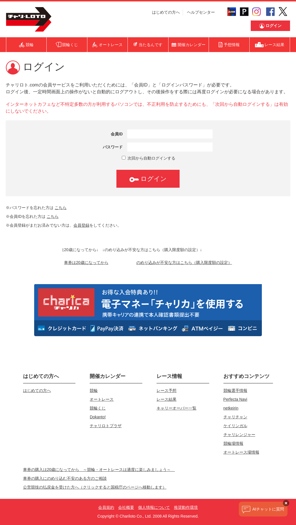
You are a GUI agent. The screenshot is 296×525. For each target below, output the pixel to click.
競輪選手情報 (235, 390)
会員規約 (106, 507)
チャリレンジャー (239, 434)
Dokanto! (98, 417)
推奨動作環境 (186, 507)
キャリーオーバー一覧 (176, 408)
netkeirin (231, 408)
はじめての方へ (166, 12)
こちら (61, 207)
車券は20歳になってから (86, 262)
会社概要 (126, 507)
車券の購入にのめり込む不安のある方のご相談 (65, 478)
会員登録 (81, 225)
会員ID (117, 134)
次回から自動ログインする (148, 158)
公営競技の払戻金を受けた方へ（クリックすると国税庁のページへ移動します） (94, 487)
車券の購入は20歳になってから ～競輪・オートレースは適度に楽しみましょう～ (99, 469)
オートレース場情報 (241, 452)
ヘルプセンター (201, 12)
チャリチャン (235, 417)
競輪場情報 (233, 443)
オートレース (102, 399)
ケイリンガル (235, 425)
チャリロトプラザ (106, 425)
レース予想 (166, 390)
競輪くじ (98, 408)
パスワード (113, 147)
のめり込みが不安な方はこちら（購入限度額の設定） (184, 262)
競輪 (94, 390)
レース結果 (166, 399)
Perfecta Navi (235, 399)
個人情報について (154, 507)
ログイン (148, 178)
